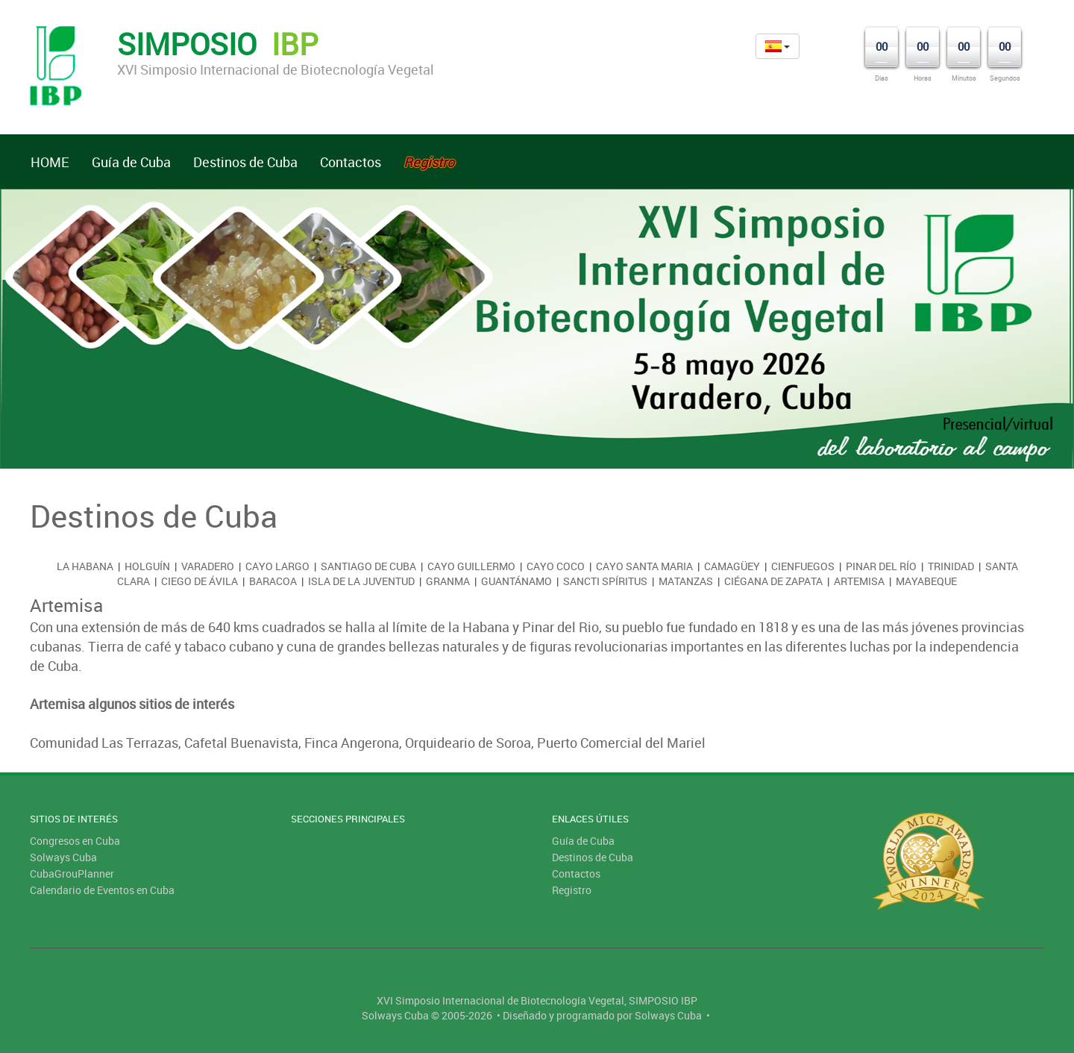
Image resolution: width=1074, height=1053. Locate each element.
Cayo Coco (556, 566)
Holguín (147, 566)
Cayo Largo (277, 566)
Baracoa (273, 581)
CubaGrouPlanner (72, 873)
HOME (50, 162)
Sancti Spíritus (605, 581)
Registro (571, 890)
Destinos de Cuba (245, 162)
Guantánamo (516, 581)
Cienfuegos (803, 566)
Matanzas (686, 581)
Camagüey (732, 566)
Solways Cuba (63, 857)
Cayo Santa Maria (644, 566)
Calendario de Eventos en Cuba (102, 890)
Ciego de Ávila (199, 581)
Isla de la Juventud (361, 581)
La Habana (85, 566)
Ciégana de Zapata (773, 581)
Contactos (350, 162)
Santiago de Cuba (368, 566)
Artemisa (859, 581)
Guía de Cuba (131, 162)
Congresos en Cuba (75, 841)
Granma (448, 581)
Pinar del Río (881, 566)
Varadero (207, 566)
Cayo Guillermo (471, 566)
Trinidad (951, 566)
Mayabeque (926, 581)
